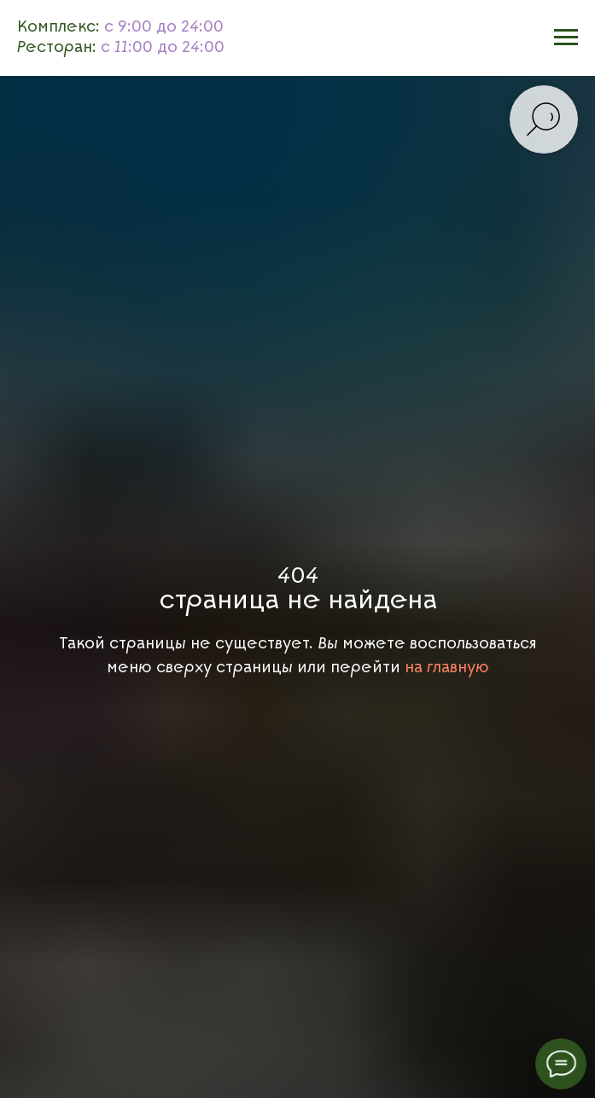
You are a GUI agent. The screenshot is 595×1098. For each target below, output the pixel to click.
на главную (447, 668)
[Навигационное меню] (566, 37)
